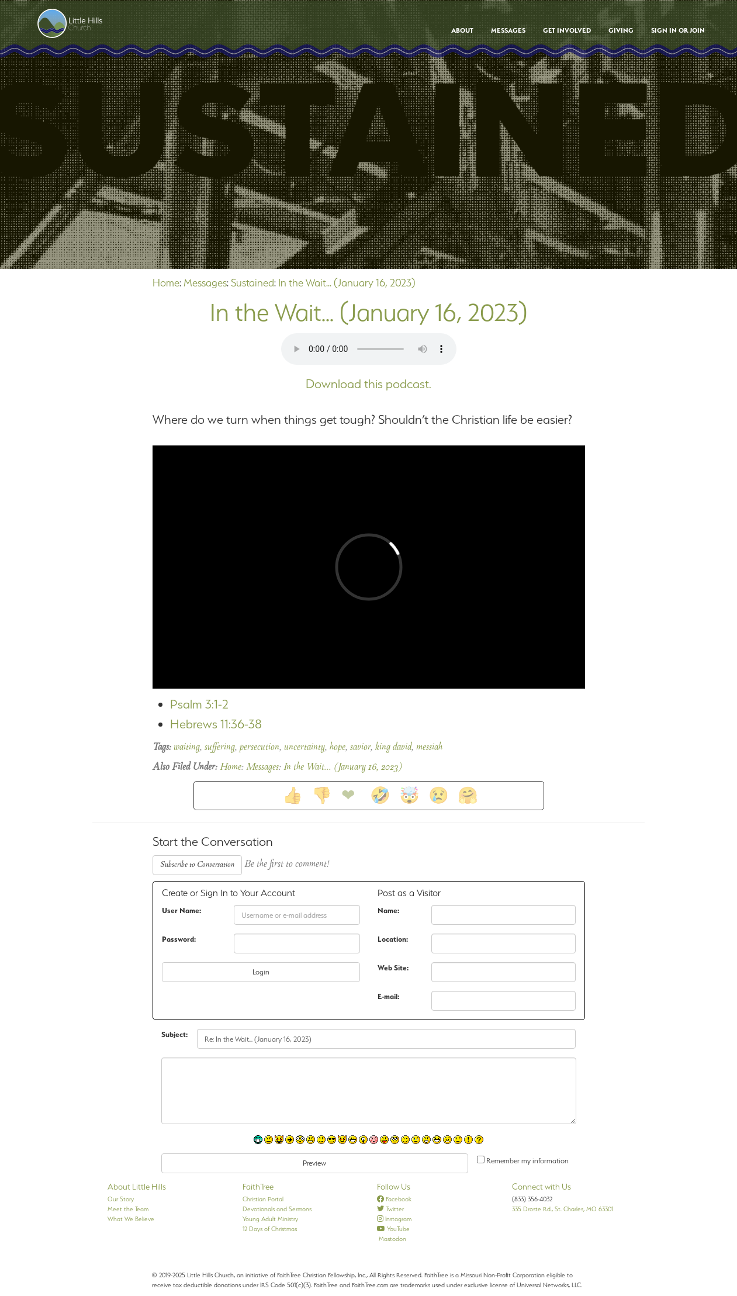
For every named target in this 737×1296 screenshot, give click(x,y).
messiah (429, 748)
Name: (388, 910)
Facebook (394, 1198)
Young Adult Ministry (270, 1218)
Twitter (390, 1208)
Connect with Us (541, 1186)
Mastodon (391, 1238)
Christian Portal (263, 1198)
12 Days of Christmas (270, 1228)
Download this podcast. (368, 383)
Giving (621, 30)
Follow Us (393, 1186)
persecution (259, 748)
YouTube (393, 1228)
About (462, 30)
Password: (179, 939)
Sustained (252, 283)
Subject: (174, 1034)
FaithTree (258, 1186)
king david (393, 748)
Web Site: (393, 967)
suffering (220, 748)
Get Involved (567, 30)
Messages (508, 30)
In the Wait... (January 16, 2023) (347, 283)
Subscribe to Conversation (197, 864)
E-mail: (388, 996)
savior (360, 748)
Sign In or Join (678, 30)
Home (166, 283)
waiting (187, 748)
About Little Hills (137, 1186)
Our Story (121, 1198)
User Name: (181, 910)
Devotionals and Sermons (277, 1208)
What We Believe (131, 1218)
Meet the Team (128, 1208)
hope (337, 748)
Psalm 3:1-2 (199, 704)
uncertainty (304, 748)
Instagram (394, 1218)
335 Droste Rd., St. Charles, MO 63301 (562, 1208)
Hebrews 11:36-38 (216, 724)
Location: (393, 939)
